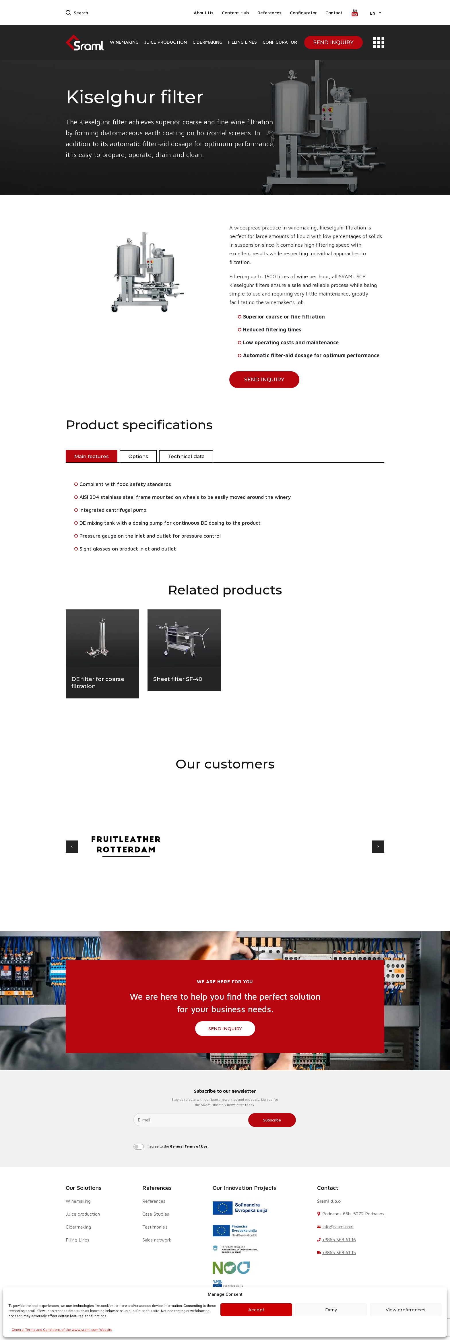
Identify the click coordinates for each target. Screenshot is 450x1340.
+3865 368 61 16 (339, 1239)
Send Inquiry (333, 42)
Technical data (186, 456)
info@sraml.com (338, 1226)
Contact (333, 12)
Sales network (156, 1239)
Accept (256, 1309)
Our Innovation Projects (244, 1187)
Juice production (165, 42)
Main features (91, 456)
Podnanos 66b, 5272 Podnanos (353, 1213)
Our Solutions (83, 1187)
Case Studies (155, 1214)
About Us (203, 12)
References (269, 12)
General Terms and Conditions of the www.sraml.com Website (61, 1329)
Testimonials (155, 1226)
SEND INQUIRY (264, 379)
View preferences (405, 1309)
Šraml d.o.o (329, 1201)
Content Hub (235, 12)
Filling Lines (242, 42)
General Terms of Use (188, 1146)
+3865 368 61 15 (339, 1252)
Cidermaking (207, 42)
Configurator (303, 12)
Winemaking (124, 42)
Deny (331, 1309)
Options (138, 456)
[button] (375, 13)
